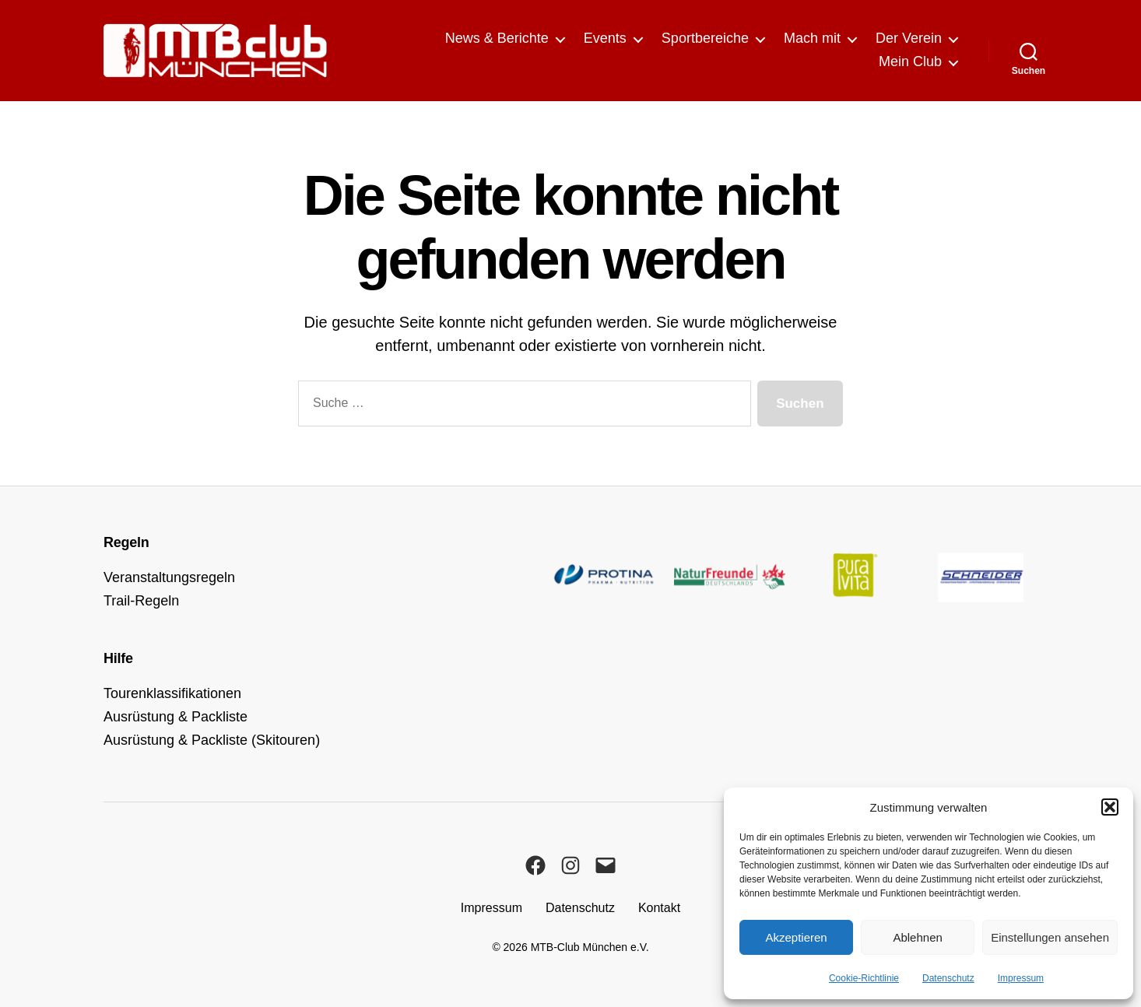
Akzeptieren (796, 937)
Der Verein (909, 38)
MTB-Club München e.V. (590, 947)
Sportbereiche (705, 38)
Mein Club (910, 61)
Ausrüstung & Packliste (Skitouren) (212, 740)
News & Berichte (497, 38)
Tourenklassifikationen (172, 693)
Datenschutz (948, 978)
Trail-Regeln (141, 601)
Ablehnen (917, 937)
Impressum (1021, 978)
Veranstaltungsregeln (169, 577)
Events (605, 38)
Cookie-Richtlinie (864, 978)
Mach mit (812, 38)
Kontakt (659, 907)
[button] (1110, 807)
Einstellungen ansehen (1050, 937)
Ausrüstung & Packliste (176, 717)
